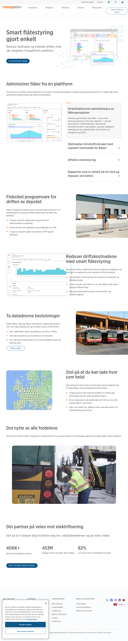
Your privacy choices (25, 631)
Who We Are (57, 604)
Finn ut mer (16, 348)
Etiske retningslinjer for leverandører (82, 633)
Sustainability (57, 607)
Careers (55, 618)
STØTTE (100, 2)
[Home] (12, 7)
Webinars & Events (84, 611)
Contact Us (56, 621)
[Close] (45, 603)
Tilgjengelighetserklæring (58, 633)
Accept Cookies (25, 625)
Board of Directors (59, 614)
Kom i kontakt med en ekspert (22, 565)
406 (10, 548)
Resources (96, 10)
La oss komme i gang (18, 61)
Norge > (121, 604)
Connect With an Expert (117, 11)
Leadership (56, 611)
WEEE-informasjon (105, 633)
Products (49, 10)
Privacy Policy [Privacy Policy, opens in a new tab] (32, 619)
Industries (32, 10)
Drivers (81, 10)
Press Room (81, 604)
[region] (25, 619)
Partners (65, 10)
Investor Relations (83, 607)
